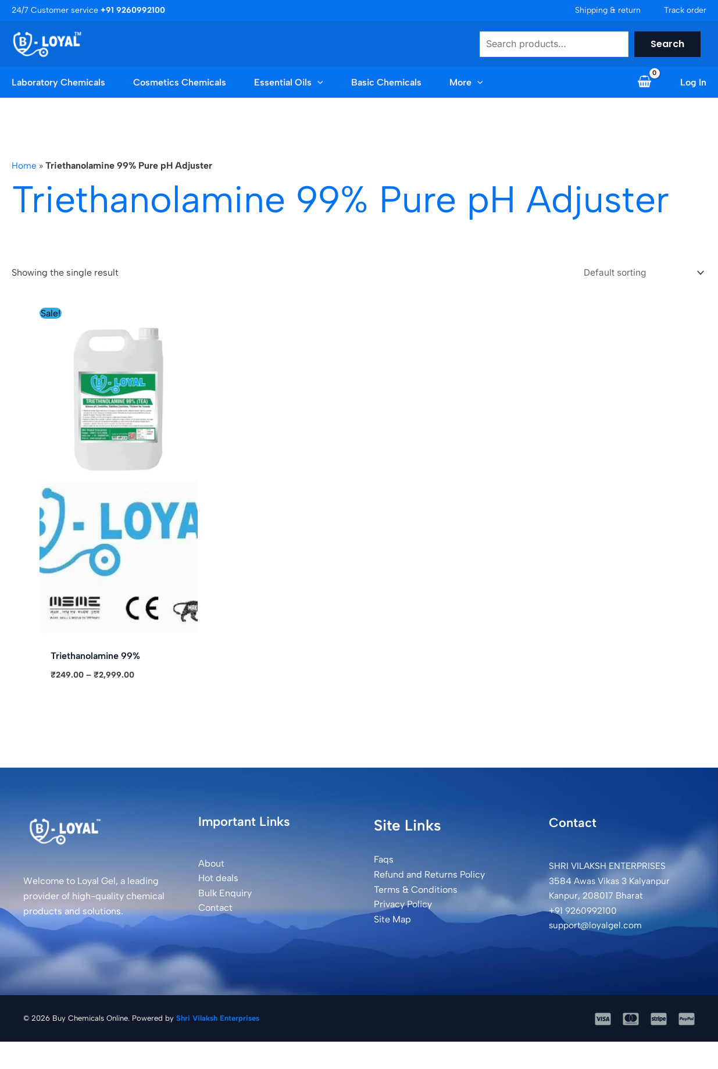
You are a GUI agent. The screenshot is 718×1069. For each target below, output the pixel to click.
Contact (215, 909)
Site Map (392, 921)
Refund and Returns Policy (429, 876)
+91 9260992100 (585, 912)
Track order (685, 10)
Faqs (384, 861)
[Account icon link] (693, 82)
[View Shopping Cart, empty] (644, 82)
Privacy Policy (403, 905)
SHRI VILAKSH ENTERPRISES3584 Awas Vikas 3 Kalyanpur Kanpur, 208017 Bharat (611, 882)
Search (667, 44)
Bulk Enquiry (225, 894)
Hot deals (218, 879)
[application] (317, 82)
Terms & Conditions (416, 890)
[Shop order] (637, 272)
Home (24, 165)
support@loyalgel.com (597, 926)
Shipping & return (608, 10)
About (211, 864)
